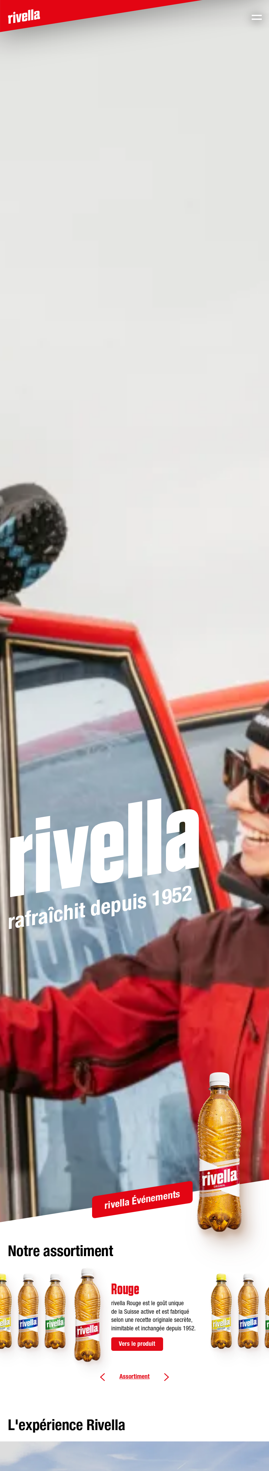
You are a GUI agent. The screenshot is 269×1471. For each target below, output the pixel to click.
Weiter (166, 1377)
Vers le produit (137, 1344)
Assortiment (134, 1377)
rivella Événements (142, 1201)
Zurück (102, 1377)
